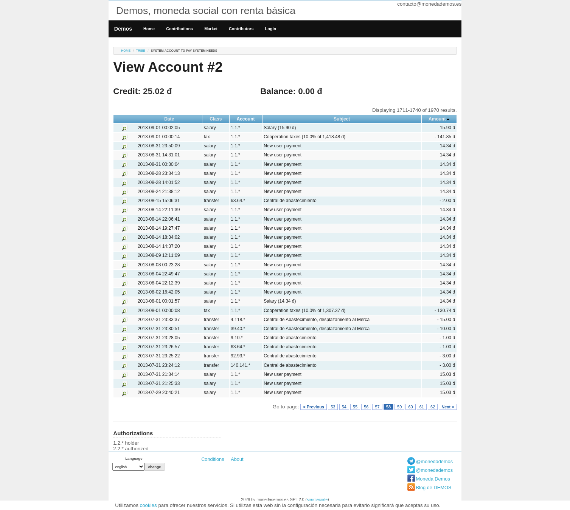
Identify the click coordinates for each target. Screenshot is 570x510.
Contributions (179, 28)
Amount (437, 119)
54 (344, 407)
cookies (148, 505)
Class (216, 119)
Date (169, 119)
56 (366, 407)
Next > (447, 407)
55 (355, 407)
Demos (123, 29)
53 (333, 407)
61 (421, 407)
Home (149, 28)
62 (432, 407)
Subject (342, 119)
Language (133, 458)
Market (210, 28)
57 (377, 407)
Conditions (212, 459)
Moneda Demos (433, 479)
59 (399, 407)
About (237, 459)
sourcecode (317, 499)
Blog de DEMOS (434, 487)
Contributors (241, 28)
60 (410, 407)
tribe (140, 51)
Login (270, 28)
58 (388, 407)
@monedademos (434, 461)
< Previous (313, 407)
